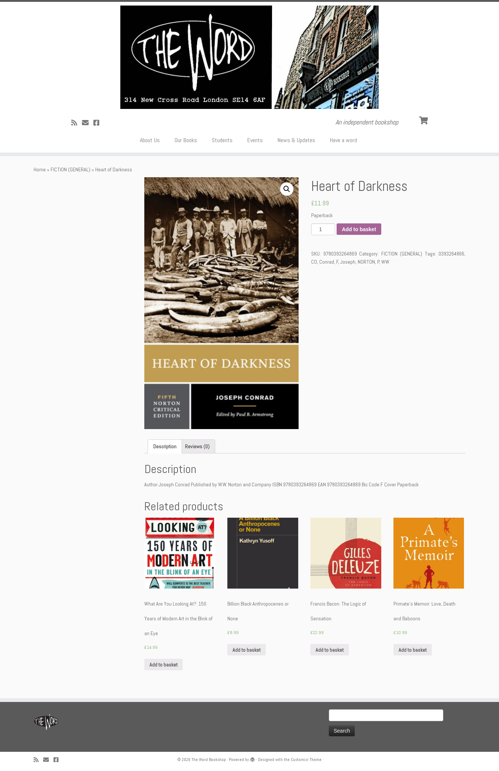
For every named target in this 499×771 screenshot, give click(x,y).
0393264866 (451, 253)
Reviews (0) (197, 446)
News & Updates (296, 140)
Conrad (326, 261)
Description (164, 446)
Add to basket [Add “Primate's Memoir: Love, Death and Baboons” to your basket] (413, 650)
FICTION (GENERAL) (70, 169)
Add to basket (359, 229)
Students (222, 140)
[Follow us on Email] (87, 123)
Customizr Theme (306, 759)
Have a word (343, 140)
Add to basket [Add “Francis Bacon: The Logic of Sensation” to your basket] (330, 650)
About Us (150, 140)
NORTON (366, 261)
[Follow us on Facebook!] (98, 123)
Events (255, 140)
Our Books (186, 140)
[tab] (165, 446)
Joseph (347, 261)
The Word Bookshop (209, 759)
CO (314, 261)
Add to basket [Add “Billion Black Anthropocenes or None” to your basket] (247, 650)
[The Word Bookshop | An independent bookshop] (249, 57)
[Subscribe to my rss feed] (76, 123)
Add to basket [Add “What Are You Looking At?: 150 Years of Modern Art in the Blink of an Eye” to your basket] (163, 664)
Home (40, 169)
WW (385, 261)
